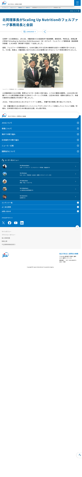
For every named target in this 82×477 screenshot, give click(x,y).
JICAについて (73, 11)
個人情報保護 (6, 238)
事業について (7, 128)
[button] (29, 31)
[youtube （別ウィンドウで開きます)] (15, 223)
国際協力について (8, 151)
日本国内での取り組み (10, 140)
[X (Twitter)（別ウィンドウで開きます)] (3, 222)
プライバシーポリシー (8, 235)
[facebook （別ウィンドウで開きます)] (9, 222)
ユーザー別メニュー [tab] (10, 160)
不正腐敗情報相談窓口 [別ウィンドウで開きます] (8, 244)
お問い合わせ (6, 211)
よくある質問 (6, 207)
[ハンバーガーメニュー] (77, 2)
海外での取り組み (8, 134)
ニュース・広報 (8, 145)
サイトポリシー (6, 231)
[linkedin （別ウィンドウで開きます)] (22, 222)
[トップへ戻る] (77, 227)
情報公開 (4, 241)
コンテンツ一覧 (7, 202)
